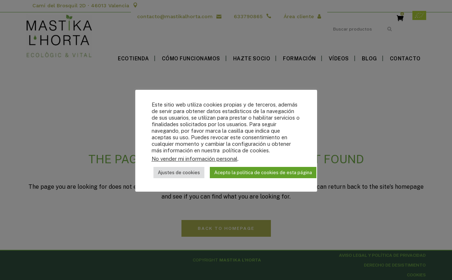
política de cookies (245, 150)
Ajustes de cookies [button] (179, 172)
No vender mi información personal (194, 159)
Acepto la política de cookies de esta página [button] (263, 172)
